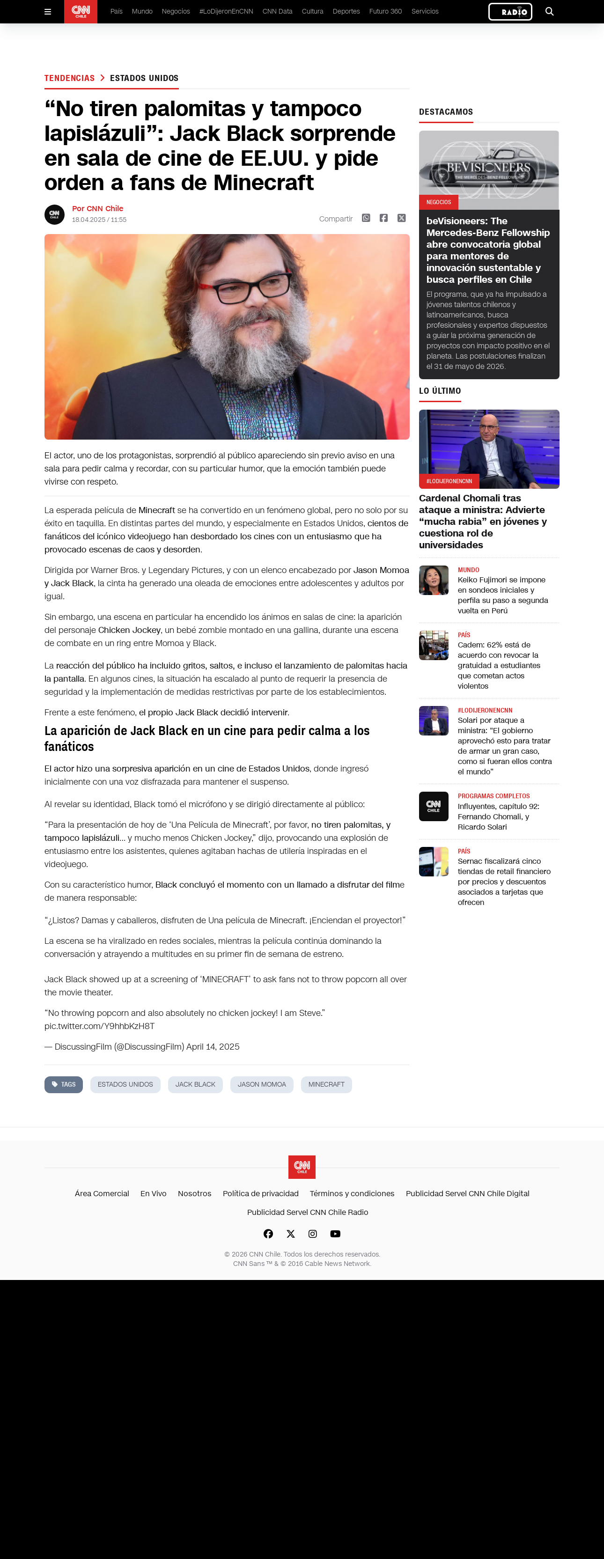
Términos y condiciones (352, 1193)
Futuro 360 (385, 11)
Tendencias (71, 78)
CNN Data (278, 11)
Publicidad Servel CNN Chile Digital (468, 1193)
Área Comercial (102, 1193)
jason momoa (262, 1084)
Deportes (346, 11)
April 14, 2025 (213, 1047)
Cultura (313, 11)
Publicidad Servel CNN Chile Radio (307, 1212)
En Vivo (153, 1193)
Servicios (425, 11)
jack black (195, 1084)
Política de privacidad (261, 1193)
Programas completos (494, 796)
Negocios (176, 11)
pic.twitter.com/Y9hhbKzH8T (99, 1026)
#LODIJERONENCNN (485, 710)
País (116, 11)
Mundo (142, 11)
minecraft (327, 1084)
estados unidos (144, 78)
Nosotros (195, 1193)
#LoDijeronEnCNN (226, 11)
